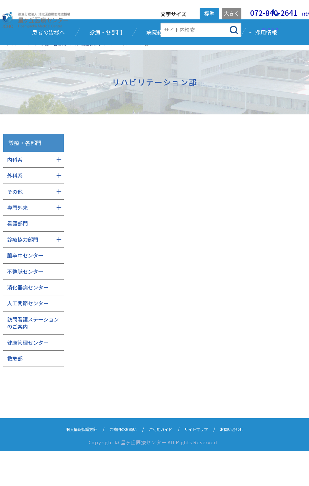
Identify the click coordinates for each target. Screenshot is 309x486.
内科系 (15, 194)
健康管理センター (28, 377)
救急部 (15, 393)
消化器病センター (28, 322)
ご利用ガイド (161, 463)
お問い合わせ (244, 463)
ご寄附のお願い (118, 463)
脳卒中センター (25, 290)
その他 (15, 226)
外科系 (15, 210)
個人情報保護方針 (69, 463)
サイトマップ (203, 463)
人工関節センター (28, 338)
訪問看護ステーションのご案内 (33, 357)
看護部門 (17, 258)
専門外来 (17, 242)
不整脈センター (25, 306)
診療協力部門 (22, 274)
